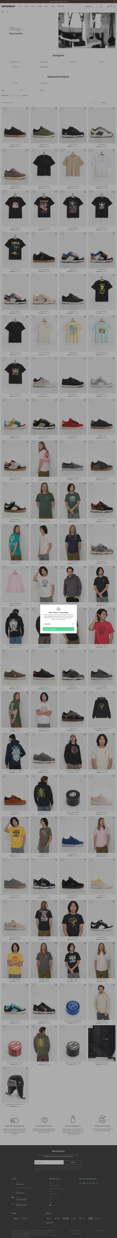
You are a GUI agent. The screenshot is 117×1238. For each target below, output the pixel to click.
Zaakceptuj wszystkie (59, 629)
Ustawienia (58, 624)
